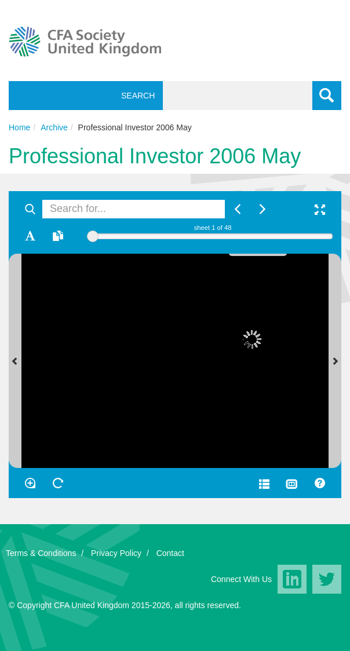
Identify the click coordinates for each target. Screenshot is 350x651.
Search (135, 95)
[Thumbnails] (292, 483)
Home (19, 127)
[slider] (93, 236)
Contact (170, 553)
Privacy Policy (116, 553)
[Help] (320, 483)
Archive (54, 127)
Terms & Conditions (41, 553)
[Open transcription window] (58, 235)
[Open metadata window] (264, 483)
